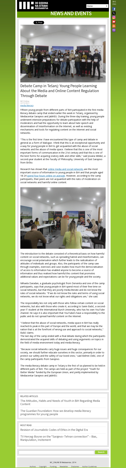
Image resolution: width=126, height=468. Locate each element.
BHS (114, 1)
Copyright (43, 466)
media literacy (26, 105)
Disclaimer (75, 466)
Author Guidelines (89, 466)
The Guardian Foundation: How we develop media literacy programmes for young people (55, 413)
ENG (114, 4)
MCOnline (24, 101)
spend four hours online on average (46, 175)
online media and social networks (65, 169)
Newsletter (64, 466)
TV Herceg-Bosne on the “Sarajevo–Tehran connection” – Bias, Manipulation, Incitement (58, 438)
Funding (53, 466)
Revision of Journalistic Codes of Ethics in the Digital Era (54, 430)
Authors (33, 466)
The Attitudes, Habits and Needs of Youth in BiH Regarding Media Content (60, 403)
